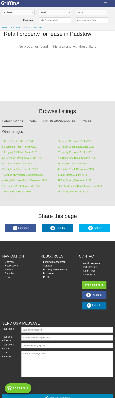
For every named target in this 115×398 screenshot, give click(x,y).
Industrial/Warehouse (59, 121)
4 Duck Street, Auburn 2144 (72, 175)
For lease (15, 27)
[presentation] (44, 385)
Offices (86, 121)
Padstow (38, 27)
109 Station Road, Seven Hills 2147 (21, 186)
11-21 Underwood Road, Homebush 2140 (80, 186)
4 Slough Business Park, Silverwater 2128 (24, 180)
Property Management (55, 269)
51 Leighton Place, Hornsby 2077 (20, 147)
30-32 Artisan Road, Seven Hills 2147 (22, 158)
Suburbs (9, 273)
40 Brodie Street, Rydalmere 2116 (76, 169)
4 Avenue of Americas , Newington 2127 (23, 175)
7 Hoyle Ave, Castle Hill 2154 (17, 141)
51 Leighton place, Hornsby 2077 (75, 163)
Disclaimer (49, 273)
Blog (7, 277)
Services (47, 265)
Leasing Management (54, 262)
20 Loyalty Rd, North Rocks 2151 (75, 152)
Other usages (12, 132)
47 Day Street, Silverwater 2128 (74, 180)
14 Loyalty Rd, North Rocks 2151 (75, 141)
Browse (9, 269)
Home (4, 27)
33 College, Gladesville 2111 (73, 191)
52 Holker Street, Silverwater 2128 (76, 147)
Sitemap (9, 262)
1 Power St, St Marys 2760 (16, 191)
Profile (46, 277)
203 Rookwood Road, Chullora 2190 (77, 158)
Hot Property (11, 265)
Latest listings (12, 121)
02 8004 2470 (94, 285)
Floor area (28, 20)
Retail (27, 27)
